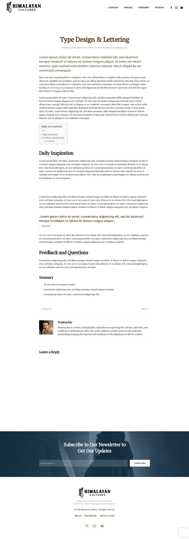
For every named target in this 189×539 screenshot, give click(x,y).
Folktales (143, 7)
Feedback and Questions (54, 137)
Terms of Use (107, 515)
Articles (159, 7)
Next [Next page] (144, 308)
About (78, 515)
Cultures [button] (113, 7)
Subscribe (139, 463)
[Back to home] (23, 7)
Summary (51, 141)
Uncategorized (119, 47)
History (128, 7)
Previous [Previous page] (46, 308)
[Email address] (83, 463)
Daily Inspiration (50, 134)
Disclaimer (90, 515)
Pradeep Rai (78, 47)
